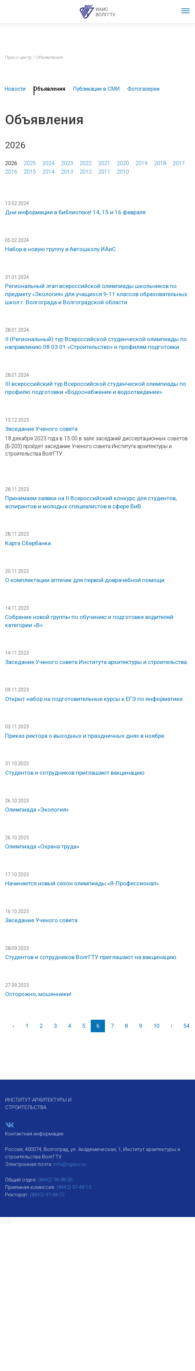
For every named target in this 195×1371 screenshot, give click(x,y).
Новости (14, 89)
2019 (141, 163)
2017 (179, 163)
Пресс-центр (18, 57)
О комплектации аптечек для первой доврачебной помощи (85, 580)
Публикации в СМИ (96, 89)
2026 (11, 163)
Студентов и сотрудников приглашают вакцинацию (75, 772)
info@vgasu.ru (69, 1164)
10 (156, 1026)
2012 (86, 172)
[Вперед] (171, 1026)
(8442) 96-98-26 (55, 1180)
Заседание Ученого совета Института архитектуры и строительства (96, 662)
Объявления (49, 89)
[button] (6, 1221)
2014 (48, 172)
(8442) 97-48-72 (47, 1195)
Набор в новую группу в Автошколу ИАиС (60, 249)
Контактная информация (34, 1134)
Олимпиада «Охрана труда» (42, 846)
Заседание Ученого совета (41, 428)
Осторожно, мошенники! (38, 994)
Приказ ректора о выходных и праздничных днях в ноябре (84, 735)
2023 (67, 163)
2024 (48, 163)
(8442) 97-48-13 (74, 1187)
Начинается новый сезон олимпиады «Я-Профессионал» (82, 883)
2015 (30, 172)
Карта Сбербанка (28, 543)
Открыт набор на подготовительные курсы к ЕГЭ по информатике (93, 698)
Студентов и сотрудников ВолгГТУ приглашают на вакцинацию (90, 957)
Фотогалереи (143, 89)
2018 (160, 163)
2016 (11, 172)
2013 (67, 172)
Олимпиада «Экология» (37, 809)
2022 (86, 163)
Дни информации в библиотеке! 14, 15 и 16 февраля (75, 212)
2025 (30, 163)
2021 (104, 163)
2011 (104, 172)
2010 (123, 172)
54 (186, 1026)
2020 (123, 163)
